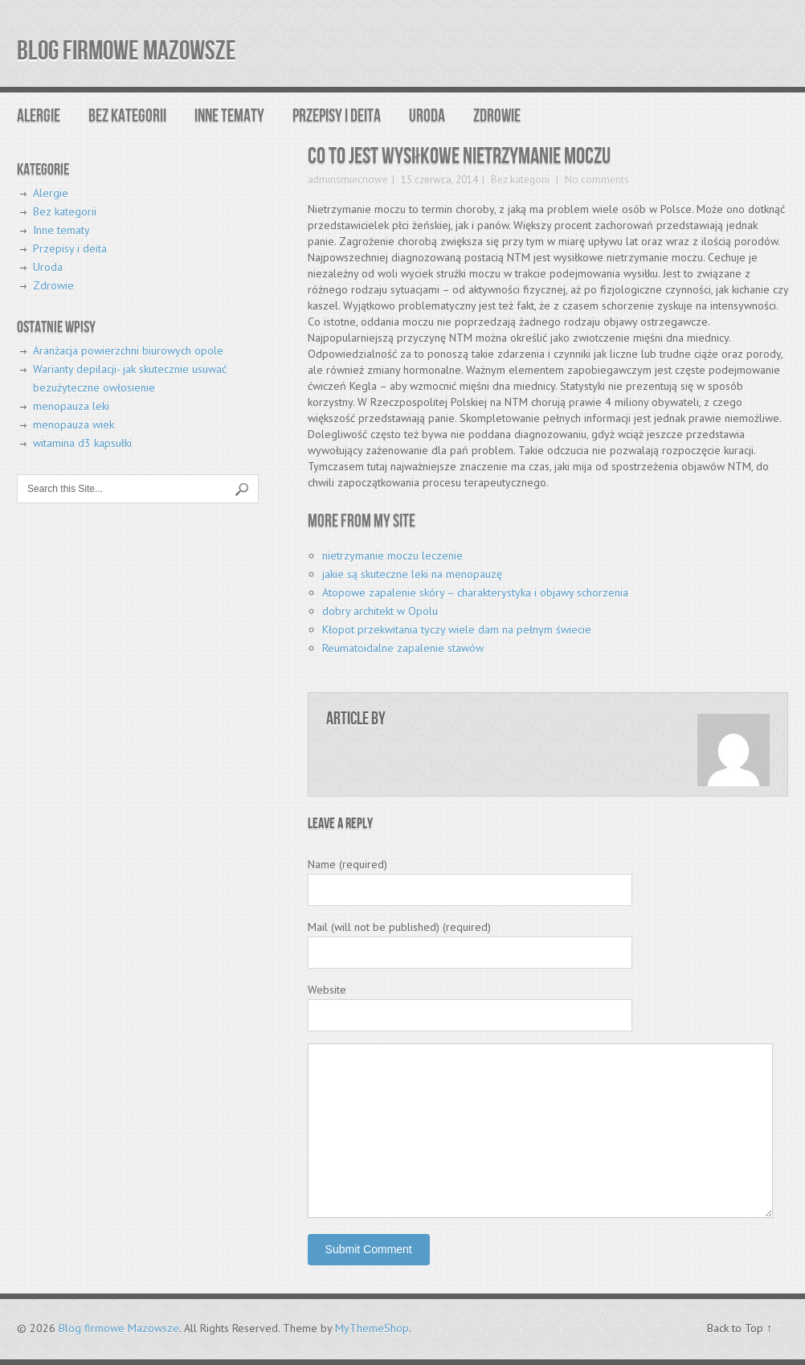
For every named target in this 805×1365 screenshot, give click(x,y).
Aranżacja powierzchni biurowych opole (128, 350)
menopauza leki (71, 406)
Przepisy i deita (336, 116)
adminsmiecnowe (348, 180)
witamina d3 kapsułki (82, 443)
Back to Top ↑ (739, 1328)
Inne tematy (229, 116)
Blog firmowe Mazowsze (126, 51)
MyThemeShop (372, 1328)
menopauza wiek (73, 424)
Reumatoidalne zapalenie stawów (403, 648)
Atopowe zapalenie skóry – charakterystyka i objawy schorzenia (475, 592)
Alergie (38, 116)
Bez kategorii (127, 116)
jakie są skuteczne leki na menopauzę (412, 574)
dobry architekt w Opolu (380, 611)
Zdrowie (497, 116)
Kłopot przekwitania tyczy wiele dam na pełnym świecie (456, 629)
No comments (595, 180)
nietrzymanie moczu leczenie (392, 555)
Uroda (427, 116)
